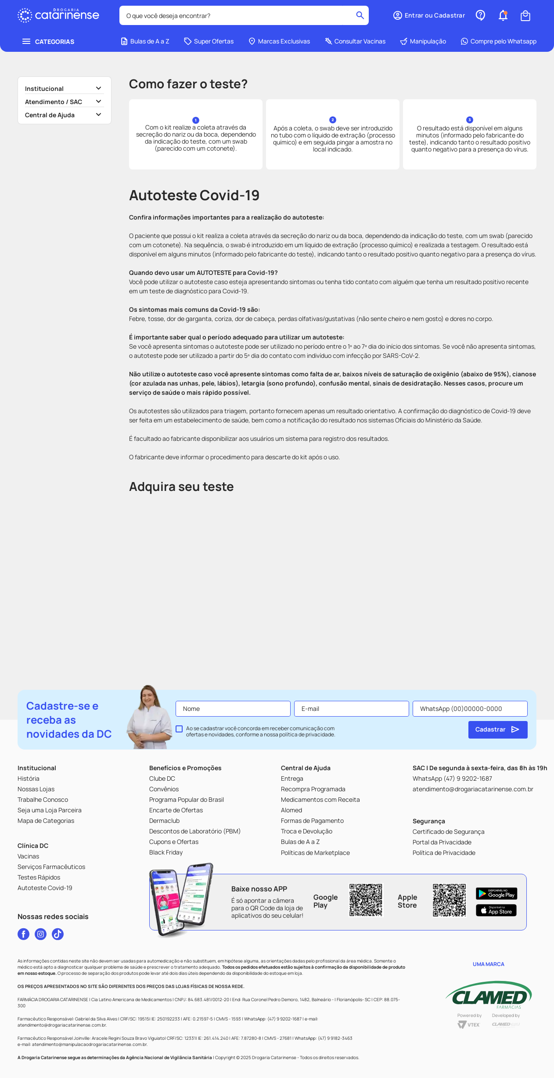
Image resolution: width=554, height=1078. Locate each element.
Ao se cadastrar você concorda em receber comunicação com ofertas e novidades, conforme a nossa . (260, 731)
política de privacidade (306, 734)
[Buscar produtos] (360, 15)
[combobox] (244, 15)
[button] (428, 15)
